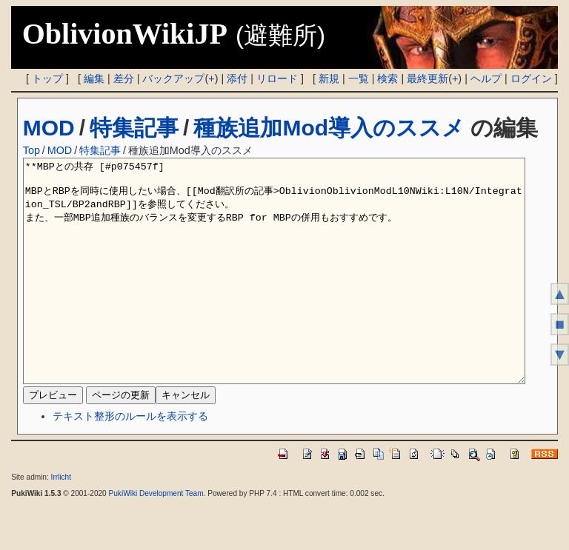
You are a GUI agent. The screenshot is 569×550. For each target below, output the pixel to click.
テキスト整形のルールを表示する (130, 460)
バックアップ (173, 78)
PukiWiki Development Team (156, 538)
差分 (123, 78)
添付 (237, 78)
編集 (94, 78)
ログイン (531, 78)
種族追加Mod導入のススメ (329, 127)
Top (31, 150)
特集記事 (134, 127)
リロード (277, 78)
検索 (387, 78)
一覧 (358, 78)
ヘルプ (486, 78)
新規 (329, 78)
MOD (49, 127)
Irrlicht (61, 521)
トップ (47, 78)
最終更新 (427, 78)
